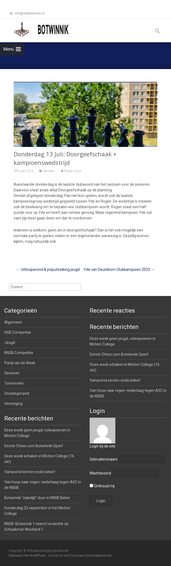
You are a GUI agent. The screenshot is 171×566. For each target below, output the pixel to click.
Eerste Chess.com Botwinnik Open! (119, 354)
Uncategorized (16, 393)
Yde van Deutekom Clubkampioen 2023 (119, 269)
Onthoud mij (102, 486)
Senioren (49, 171)
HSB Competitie (17, 332)
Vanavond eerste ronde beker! (115, 380)
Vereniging (13, 403)
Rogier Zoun (72, 171)
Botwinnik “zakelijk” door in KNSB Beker (37, 498)
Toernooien (14, 383)
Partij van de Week (19, 363)
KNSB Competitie (18, 353)
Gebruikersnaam (104, 459)
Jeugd (9, 342)
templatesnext (101, 555)
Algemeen (13, 322)
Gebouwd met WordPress (28, 555)
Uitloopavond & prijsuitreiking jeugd (48, 269)
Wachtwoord (100, 473)
